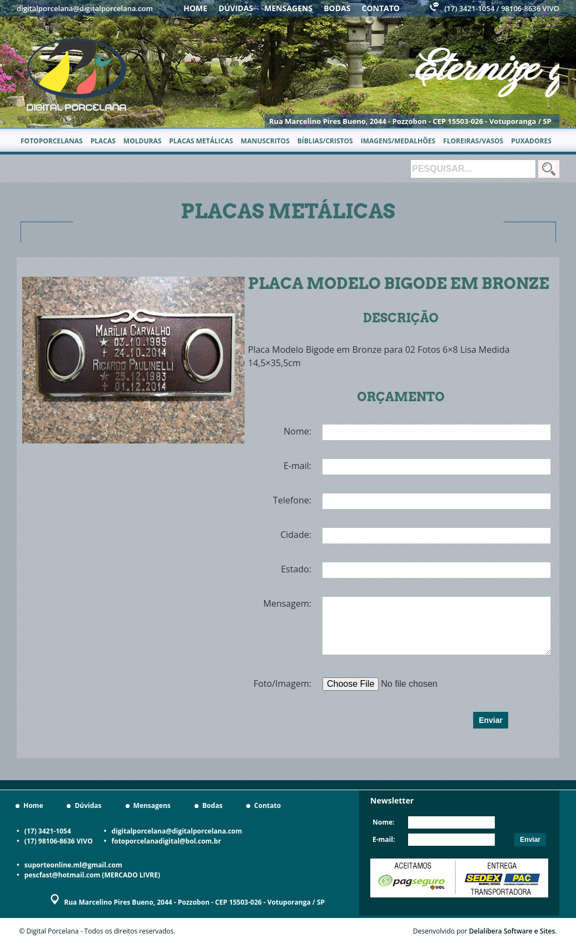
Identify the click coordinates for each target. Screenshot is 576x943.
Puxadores (531, 141)
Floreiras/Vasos (473, 141)
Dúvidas (236, 8)
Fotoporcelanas (52, 141)
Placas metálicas (201, 141)
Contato (381, 8)
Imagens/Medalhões (398, 141)
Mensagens (288, 8)
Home (195, 8)
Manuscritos (265, 141)
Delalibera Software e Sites (512, 931)
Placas (103, 141)
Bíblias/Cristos (325, 141)
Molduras (142, 141)
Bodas (337, 8)
